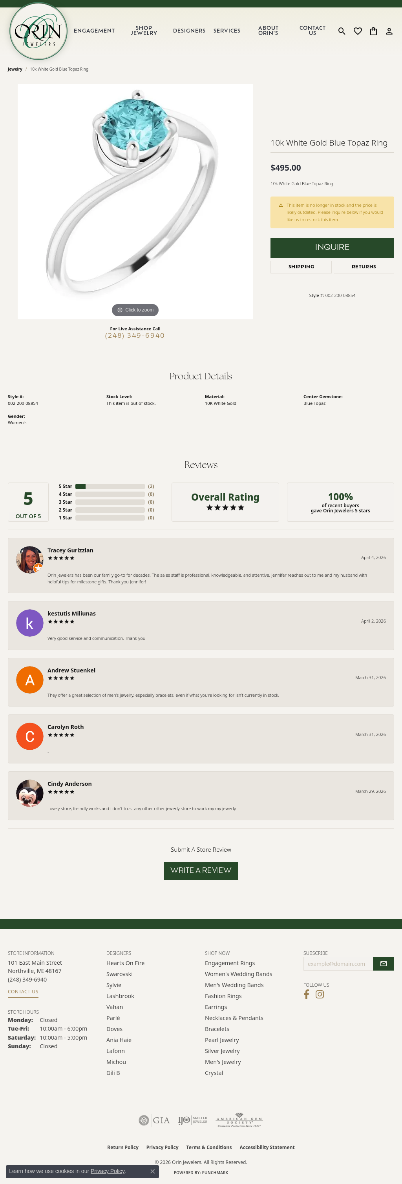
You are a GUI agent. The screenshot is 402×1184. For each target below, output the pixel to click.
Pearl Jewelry (222, 1040)
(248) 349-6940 (135, 336)
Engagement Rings (230, 963)
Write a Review (201, 871)
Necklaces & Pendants (234, 1018)
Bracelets (217, 1029)
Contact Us (313, 31)
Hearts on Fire (125, 963)
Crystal (214, 1073)
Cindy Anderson (70, 783)
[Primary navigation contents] (201, 31)
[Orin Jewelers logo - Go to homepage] (38, 31)
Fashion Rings (223, 996)
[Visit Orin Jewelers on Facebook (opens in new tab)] (306, 994)
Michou (116, 1062)
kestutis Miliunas (72, 613)
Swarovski (119, 974)
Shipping (301, 267)
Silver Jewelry (222, 1051)
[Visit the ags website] (239, 1120)
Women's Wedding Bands (238, 974)
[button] (342, 31)
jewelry (15, 69)
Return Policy (123, 1147)
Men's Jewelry (223, 1062)
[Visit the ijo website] (192, 1120)
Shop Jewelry (144, 31)
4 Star (65, 494)
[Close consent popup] (152, 1171)
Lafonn (115, 1051)
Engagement (94, 31)
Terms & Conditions (209, 1147)
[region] (135, 201)
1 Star (65, 517)
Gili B (113, 1073)
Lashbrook (120, 996)
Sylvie (113, 985)
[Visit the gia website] (154, 1120)
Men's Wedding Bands (234, 985)
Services (227, 31)
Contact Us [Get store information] (23, 991)
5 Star (65, 486)
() (151, 486)
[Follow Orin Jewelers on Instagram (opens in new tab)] (320, 994)
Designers (189, 31)
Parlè (113, 1018)
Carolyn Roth (66, 726)
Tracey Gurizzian (70, 550)
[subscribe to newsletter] (383, 964)
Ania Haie (119, 1040)
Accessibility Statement (266, 1147)
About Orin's (268, 31)
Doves (114, 1029)
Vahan (114, 1007)
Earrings (216, 1007)
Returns (364, 267)
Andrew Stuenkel (71, 670)
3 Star (65, 502)
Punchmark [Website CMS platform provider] (215, 1172)
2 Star (65, 509)
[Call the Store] (27, 979)
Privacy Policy (162, 1147)
